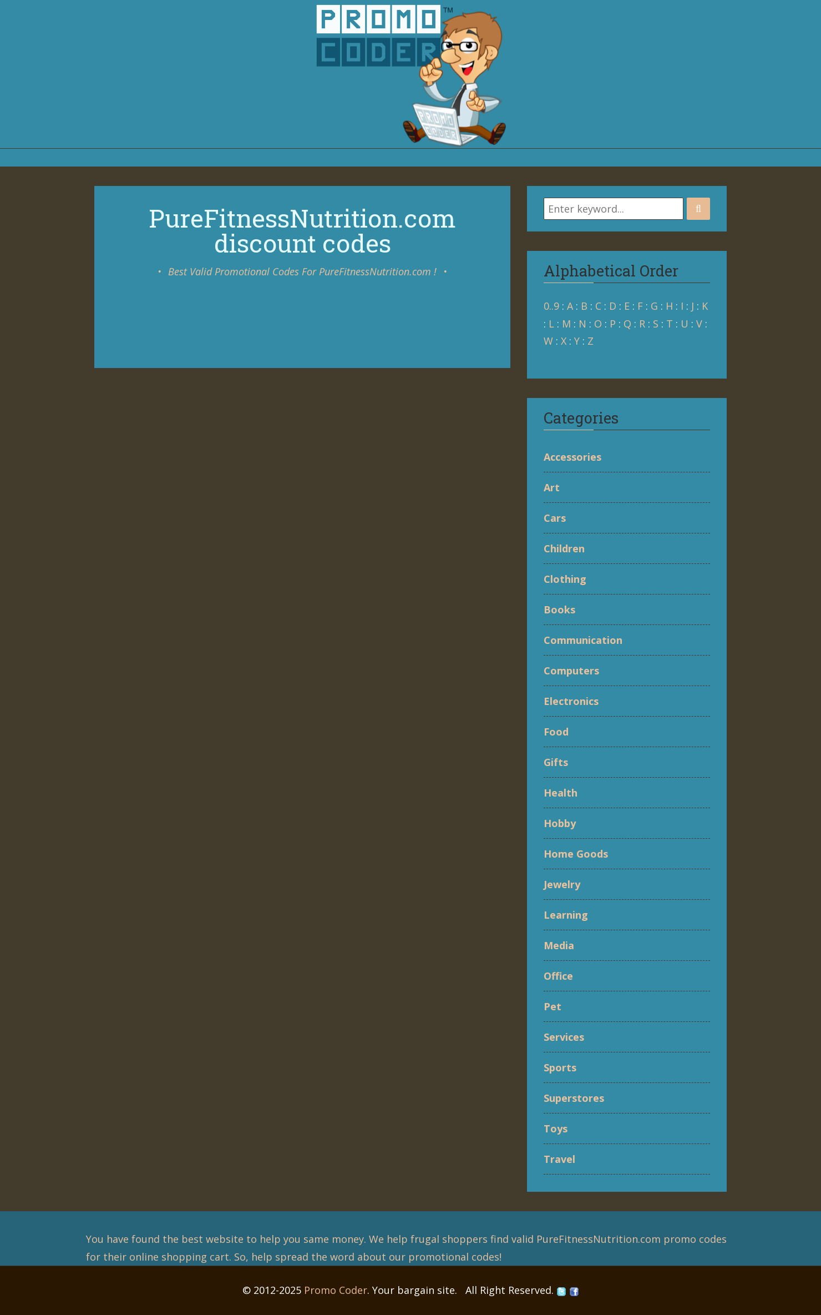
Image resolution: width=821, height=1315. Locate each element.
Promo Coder (335, 1290)
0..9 (551, 306)
